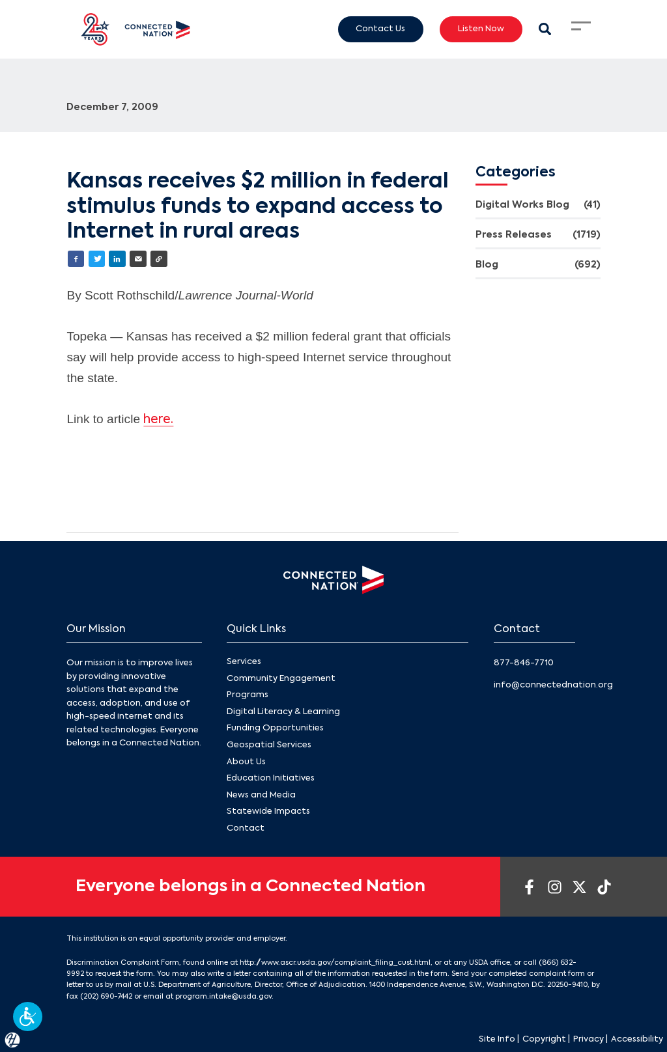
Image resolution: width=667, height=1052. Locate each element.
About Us (246, 762)
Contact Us (380, 28)
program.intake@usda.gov (223, 996)
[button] (27, 1016)
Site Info (497, 1039)
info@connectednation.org (553, 685)
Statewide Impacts (268, 812)
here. (158, 419)
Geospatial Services (269, 745)
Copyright (544, 1039)
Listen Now (481, 28)
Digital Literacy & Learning (283, 712)
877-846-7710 (524, 663)
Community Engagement (281, 678)
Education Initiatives (271, 778)
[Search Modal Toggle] (545, 29)
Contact (245, 828)
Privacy (588, 1039)
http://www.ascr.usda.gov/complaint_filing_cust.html (335, 963)
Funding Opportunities (275, 729)
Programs (247, 695)
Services (244, 662)
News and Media (261, 795)
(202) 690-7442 (106, 996)
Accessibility (637, 1039)
